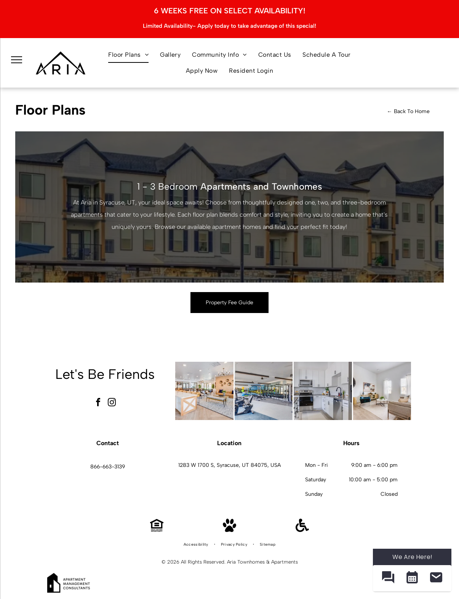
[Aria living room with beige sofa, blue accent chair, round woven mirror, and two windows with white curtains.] (382, 391)
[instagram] (112, 403)
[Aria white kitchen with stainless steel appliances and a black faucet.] (323, 391)
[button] (388, 578)
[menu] (17, 60)
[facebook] (98, 403)
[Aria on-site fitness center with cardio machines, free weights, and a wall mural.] (264, 391)
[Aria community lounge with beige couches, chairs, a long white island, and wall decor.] (204, 391)
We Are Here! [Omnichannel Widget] (412, 557)
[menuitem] (128, 55)
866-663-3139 (107, 466)
